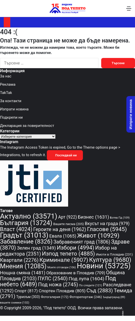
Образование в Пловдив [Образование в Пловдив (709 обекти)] (75, 273)
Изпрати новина (14, 109)
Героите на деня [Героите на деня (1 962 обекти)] (59, 229)
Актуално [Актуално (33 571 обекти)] (28, 216)
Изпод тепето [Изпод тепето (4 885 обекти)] (68, 253)
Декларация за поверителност (27, 125)
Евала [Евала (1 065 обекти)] (62, 236)
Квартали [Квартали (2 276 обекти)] (19, 260)
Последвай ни (65, 155)
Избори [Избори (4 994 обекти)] (75, 247)
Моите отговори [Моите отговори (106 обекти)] (61, 267)
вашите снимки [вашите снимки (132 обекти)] (14, 302)
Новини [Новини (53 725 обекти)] (104, 266)
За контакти (10, 101)
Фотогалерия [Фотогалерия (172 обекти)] (54, 297)
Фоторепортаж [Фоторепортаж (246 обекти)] (85, 297)
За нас (5, 76)
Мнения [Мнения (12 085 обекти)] (23, 266)
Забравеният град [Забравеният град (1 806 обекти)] (82, 242)
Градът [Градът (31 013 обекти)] (24, 235)
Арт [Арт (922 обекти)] (67, 217)
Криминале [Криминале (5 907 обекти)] (64, 260)
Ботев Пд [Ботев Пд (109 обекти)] (119, 217)
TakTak (6, 92)
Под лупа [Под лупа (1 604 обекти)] (86, 279)
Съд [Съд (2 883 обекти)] (99, 291)
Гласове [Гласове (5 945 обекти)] (107, 229)
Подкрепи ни (11, 117)
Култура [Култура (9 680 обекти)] (110, 259)
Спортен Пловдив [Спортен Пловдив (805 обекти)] (62, 290)
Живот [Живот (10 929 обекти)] (98, 235)
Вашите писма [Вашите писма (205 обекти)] (68, 224)
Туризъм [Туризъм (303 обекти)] (28, 297)
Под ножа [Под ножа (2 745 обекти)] (58, 285)
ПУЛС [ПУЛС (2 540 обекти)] (53, 279)
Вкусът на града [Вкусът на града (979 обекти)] (107, 223)
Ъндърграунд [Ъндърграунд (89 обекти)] (114, 297)
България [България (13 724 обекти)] (26, 223)
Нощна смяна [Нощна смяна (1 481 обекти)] (22, 273)
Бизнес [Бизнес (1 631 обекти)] (93, 217)
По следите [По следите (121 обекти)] (90, 285)
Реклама (8, 84)
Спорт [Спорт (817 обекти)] (26, 290)
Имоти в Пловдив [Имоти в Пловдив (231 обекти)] (114, 254)
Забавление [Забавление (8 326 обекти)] (26, 241)
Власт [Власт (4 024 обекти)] (16, 229)
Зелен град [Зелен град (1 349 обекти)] (36, 248)
